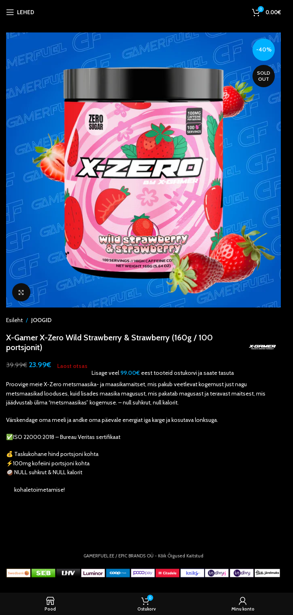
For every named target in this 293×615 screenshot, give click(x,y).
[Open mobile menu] (20, 12)
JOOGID (41, 320)
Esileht (14, 320)
